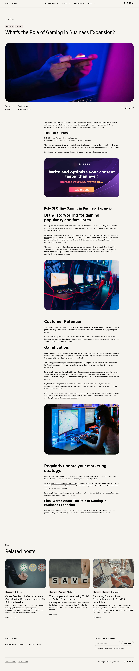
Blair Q (8, 109)
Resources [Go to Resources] (79, 3)
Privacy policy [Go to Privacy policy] (23, 662)
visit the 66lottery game (77, 377)
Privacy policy (120, 648)
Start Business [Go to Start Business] (52, 3)
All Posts (11, 19)
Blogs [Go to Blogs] (92, 3)
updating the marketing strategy (63, 483)
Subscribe (127, 643)
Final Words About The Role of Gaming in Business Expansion (67, 140)
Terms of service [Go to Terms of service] (10, 662)
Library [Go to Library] (66, 3)
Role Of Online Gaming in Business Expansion (61, 138)
